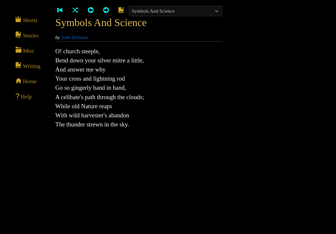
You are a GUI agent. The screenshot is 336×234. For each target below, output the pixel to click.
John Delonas (74, 37)
